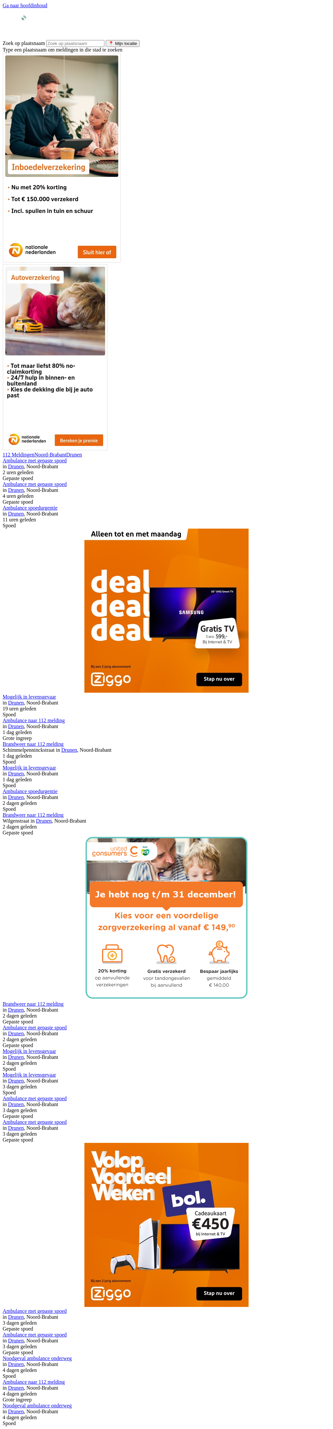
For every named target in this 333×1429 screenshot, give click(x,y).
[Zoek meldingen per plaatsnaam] (75, 43)
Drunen (74, 454)
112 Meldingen (18, 454)
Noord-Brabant (50, 454)
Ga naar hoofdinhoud (25, 5)
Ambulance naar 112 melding (34, 720)
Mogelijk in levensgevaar (29, 697)
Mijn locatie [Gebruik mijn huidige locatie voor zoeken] (122, 43)
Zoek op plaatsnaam (24, 43)
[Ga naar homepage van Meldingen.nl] (35, 26)
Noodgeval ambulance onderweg (37, 1358)
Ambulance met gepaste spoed (35, 460)
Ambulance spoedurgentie (30, 508)
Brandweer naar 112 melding (33, 744)
